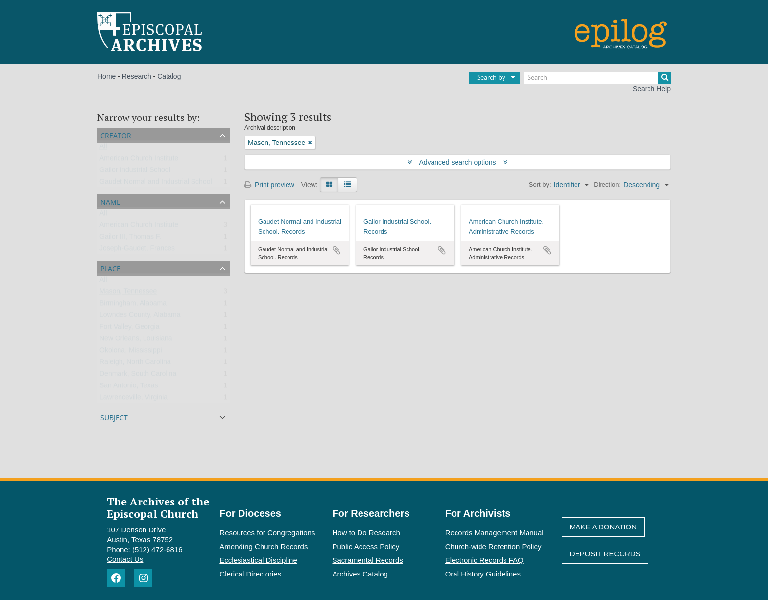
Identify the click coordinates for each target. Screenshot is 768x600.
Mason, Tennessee (128, 293)
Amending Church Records (263, 546)
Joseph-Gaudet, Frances (137, 250)
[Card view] (329, 184)
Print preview (269, 185)
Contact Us (125, 559)
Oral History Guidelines (483, 574)
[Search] (597, 78)
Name (110, 201)
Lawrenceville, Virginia (133, 399)
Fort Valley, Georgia (129, 329)
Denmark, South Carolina (137, 376)
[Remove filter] (310, 142)
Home (106, 76)
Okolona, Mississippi (130, 352)
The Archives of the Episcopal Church (158, 507)
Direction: (607, 184)
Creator (115, 134)
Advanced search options (457, 162)
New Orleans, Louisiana (135, 340)
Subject (114, 416)
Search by (491, 77)
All (103, 148)
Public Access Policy (366, 546)
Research (136, 76)
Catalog (169, 76)
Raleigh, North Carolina (135, 364)
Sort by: (540, 184)
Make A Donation (603, 527)
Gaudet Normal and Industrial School (155, 184)
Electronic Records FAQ (484, 560)
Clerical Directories (250, 574)
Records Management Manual (494, 532)
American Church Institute (138, 160)
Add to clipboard (336, 250)
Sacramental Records (368, 560)
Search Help (652, 89)
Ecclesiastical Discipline (258, 560)
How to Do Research (366, 532)
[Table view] (347, 184)
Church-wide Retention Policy (493, 546)
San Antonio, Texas (128, 387)
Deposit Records (605, 554)
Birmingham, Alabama (133, 305)
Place (110, 267)
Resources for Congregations (267, 532)
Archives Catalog (360, 574)
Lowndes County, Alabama (140, 317)
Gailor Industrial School (134, 172)
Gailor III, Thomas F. (130, 238)
